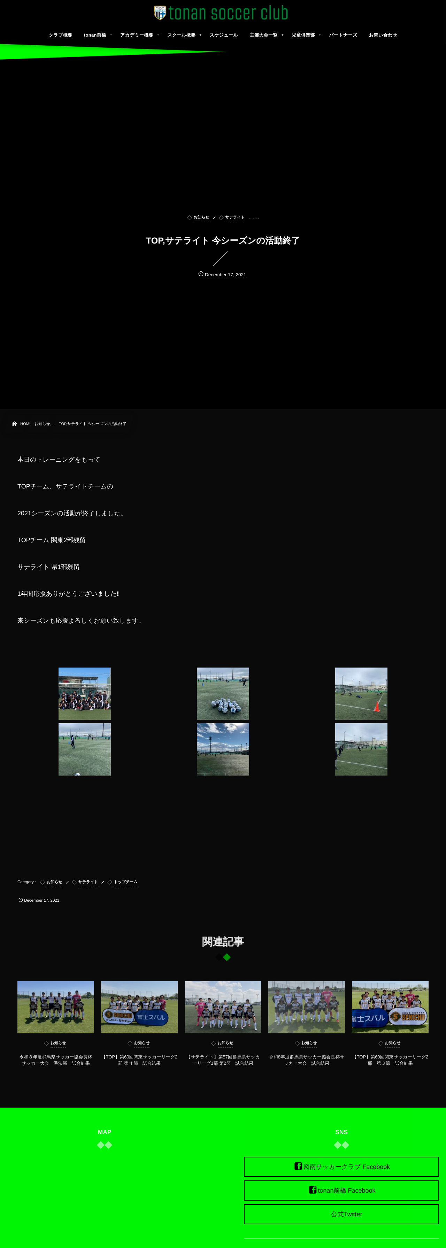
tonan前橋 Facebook (346, 1190)
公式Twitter (346, 1214)
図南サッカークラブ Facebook (346, 1166)
